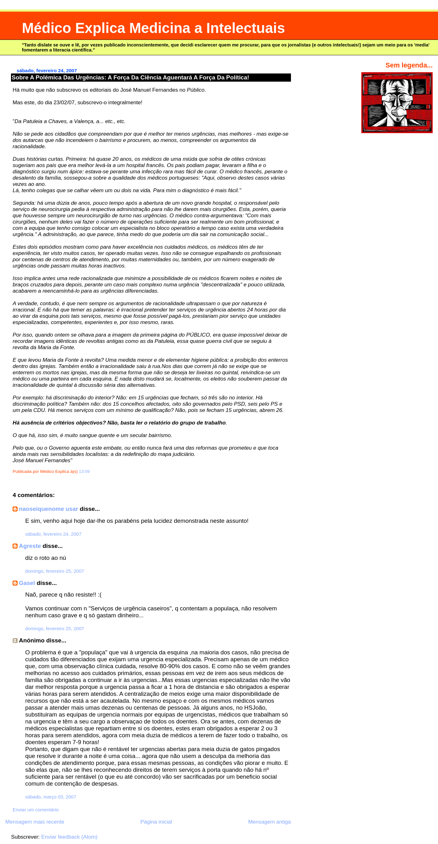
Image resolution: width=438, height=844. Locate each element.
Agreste (30, 546)
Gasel (27, 583)
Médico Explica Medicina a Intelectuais (153, 28)
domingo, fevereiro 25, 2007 (54, 571)
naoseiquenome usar (48, 509)
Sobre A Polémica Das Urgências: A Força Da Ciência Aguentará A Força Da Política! (130, 77)
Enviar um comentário (35, 809)
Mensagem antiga (269, 822)
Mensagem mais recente (34, 822)
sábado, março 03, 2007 (50, 796)
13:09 (84, 471)
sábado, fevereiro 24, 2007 (53, 534)
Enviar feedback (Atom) (69, 837)
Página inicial (156, 822)
